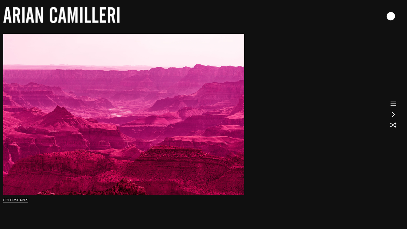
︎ (393, 125)
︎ (393, 114)
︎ (393, 104)
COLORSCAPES (15, 200)
